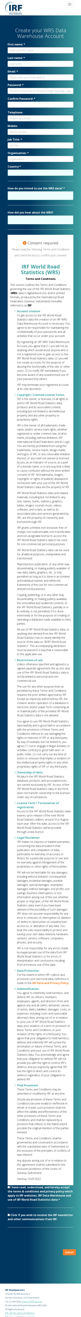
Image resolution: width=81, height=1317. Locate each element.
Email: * (13, 71)
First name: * (16, 44)
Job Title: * (15, 139)
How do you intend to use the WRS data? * (36, 188)
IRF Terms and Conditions (19, 1313)
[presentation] (40, 1239)
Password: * (16, 85)
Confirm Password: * (21, 99)
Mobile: (13, 126)
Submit (69, 1252)
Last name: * (16, 58)
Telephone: (15, 112)
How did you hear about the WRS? (30, 212)
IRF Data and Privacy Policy (50, 983)
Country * (14, 166)
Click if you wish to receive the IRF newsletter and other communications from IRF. (40, 1217)
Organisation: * (18, 153)
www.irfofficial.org (32, 1301)
